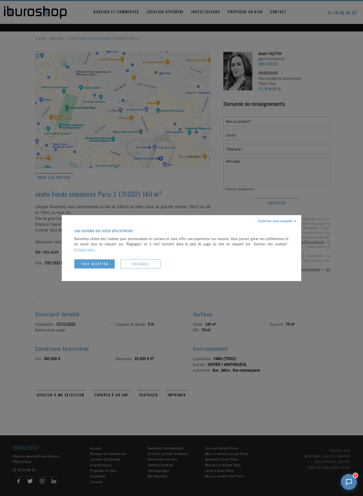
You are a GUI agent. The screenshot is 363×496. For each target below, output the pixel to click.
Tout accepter (94, 263)
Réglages (141, 263)
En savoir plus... (85, 249)
